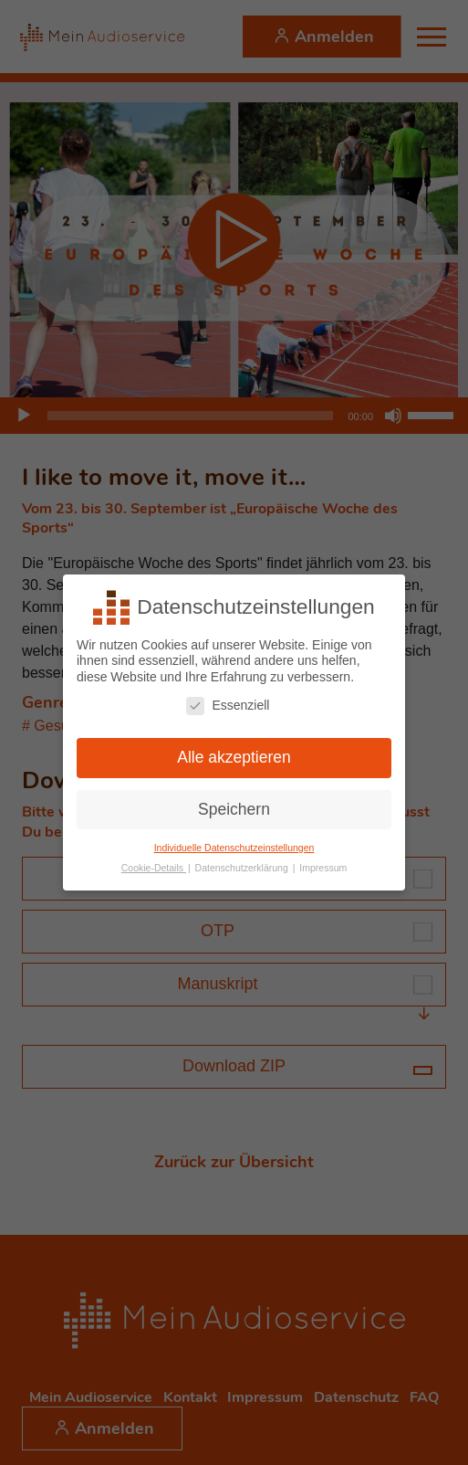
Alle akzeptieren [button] (234, 757)
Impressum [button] (323, 867)
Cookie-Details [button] (153, 867)
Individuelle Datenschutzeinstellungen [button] (234, 847)
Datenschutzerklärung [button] (243, 867)
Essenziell (227, 705)
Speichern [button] (234, 809)
